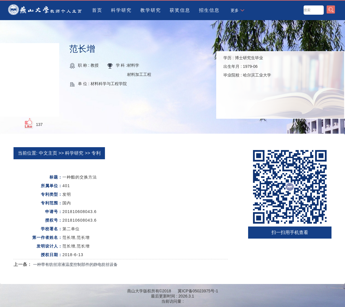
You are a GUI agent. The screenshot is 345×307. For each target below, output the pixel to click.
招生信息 (209, 10)
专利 (96, 153)
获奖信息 (180, 10)
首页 (97, 10)
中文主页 (48, 153)
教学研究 (150, 10)
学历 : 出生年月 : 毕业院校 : (247, 66)
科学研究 (121, 10)
